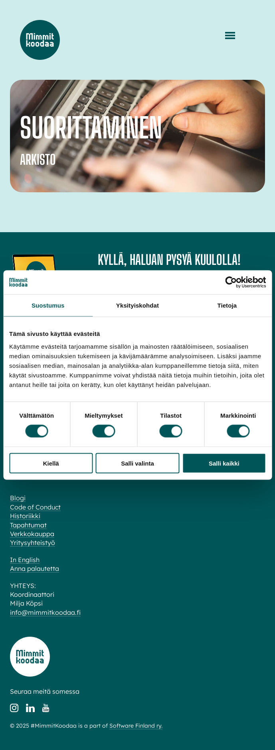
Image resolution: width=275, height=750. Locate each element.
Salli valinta (137, 463)
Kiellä (51, 463)
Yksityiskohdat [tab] (137, 305)
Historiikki (25, 516)
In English (25, 560)
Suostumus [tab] (48, 305)
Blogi (18, 498)
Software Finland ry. (135, 725)
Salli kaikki (224, 463)
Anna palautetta (34, 568)
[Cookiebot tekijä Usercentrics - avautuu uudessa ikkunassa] (231, 282)
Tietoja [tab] (227, 305)
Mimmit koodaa (40, 40)
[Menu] (230, 35)
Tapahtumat (28, 525)
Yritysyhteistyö (32, 543)
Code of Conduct (35, 507)
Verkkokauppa (32, 534)
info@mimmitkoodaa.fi (45, 612)
